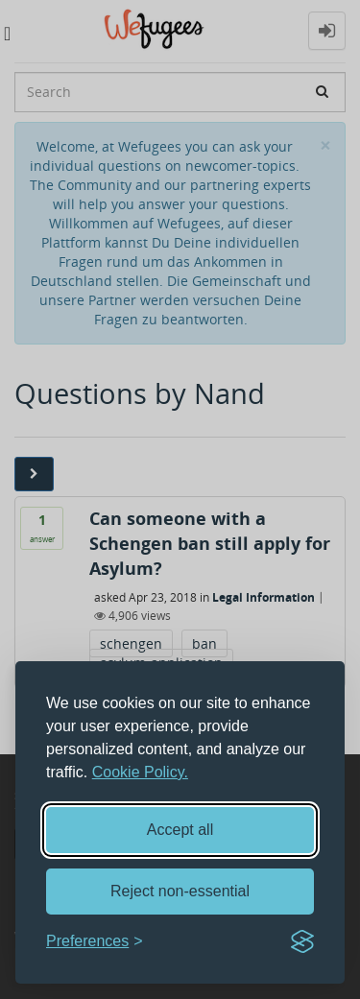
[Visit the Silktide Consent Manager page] (302, 941)
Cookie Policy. (140, 772)
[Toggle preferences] (94, 942)
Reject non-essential (180, 891)
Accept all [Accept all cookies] (180, 829)
